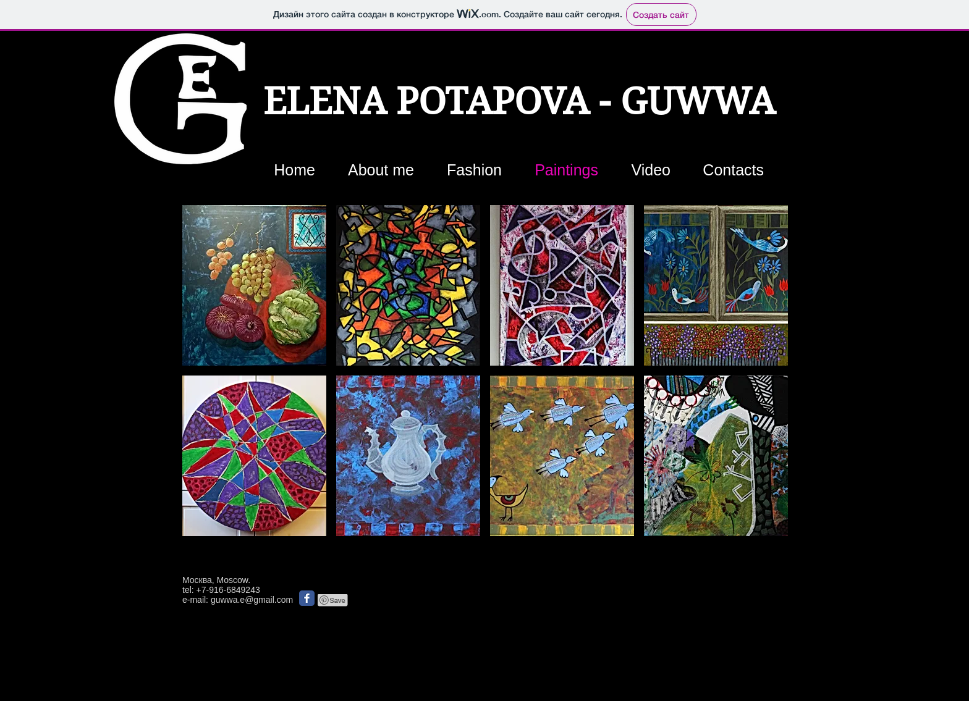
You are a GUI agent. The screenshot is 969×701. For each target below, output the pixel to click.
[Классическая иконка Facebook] (307, 598)
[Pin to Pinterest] (333, 600)
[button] (254, 285)
